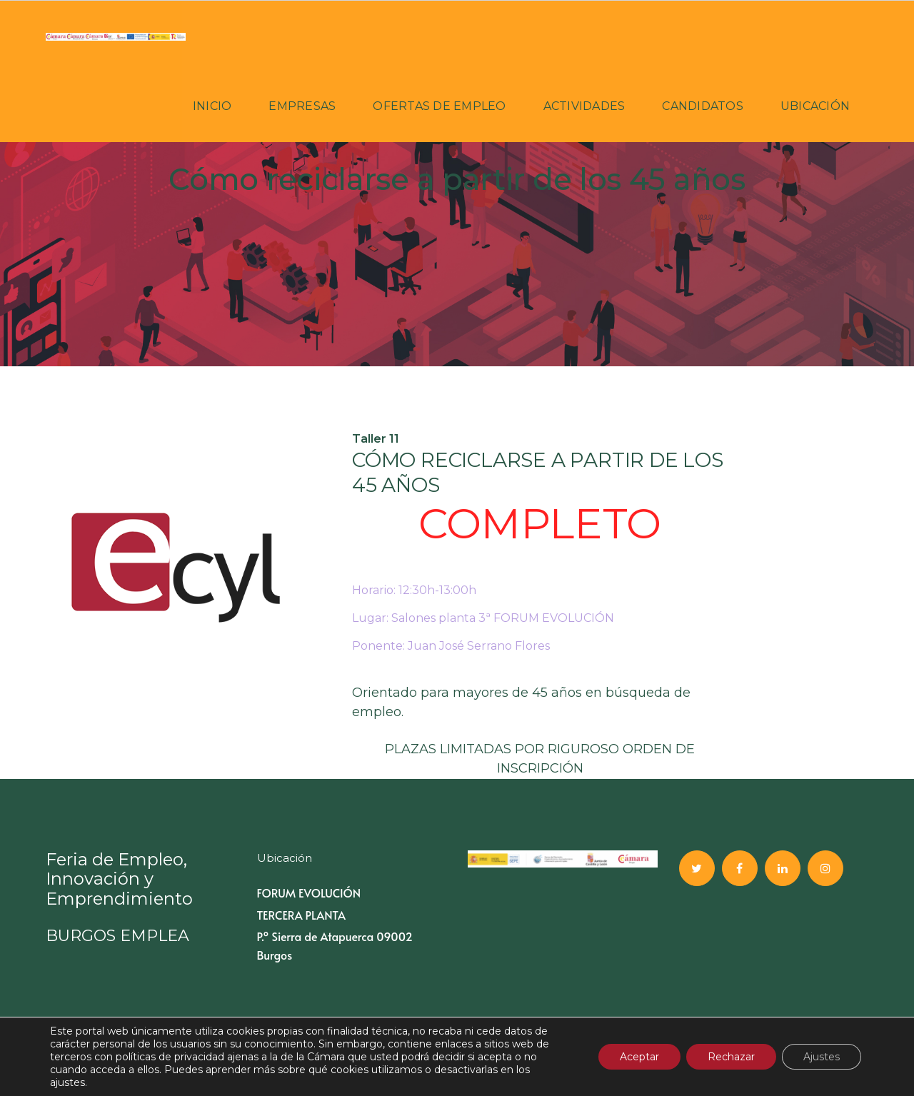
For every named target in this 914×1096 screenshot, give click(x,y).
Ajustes (821, 1056)
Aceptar (639, 1056)
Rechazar (731, 1056)
